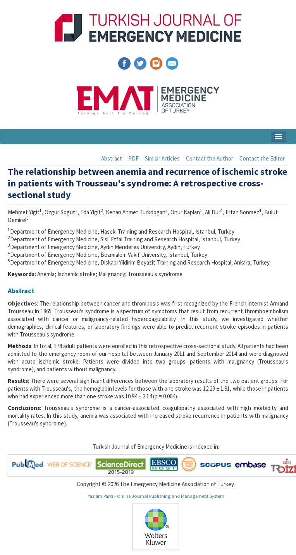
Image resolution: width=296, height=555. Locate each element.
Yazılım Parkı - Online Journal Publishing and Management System (156, 496)
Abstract (111, 158)
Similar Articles (162, 158)
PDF (133, 158)
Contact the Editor (262, 158)
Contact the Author (209, 158)
